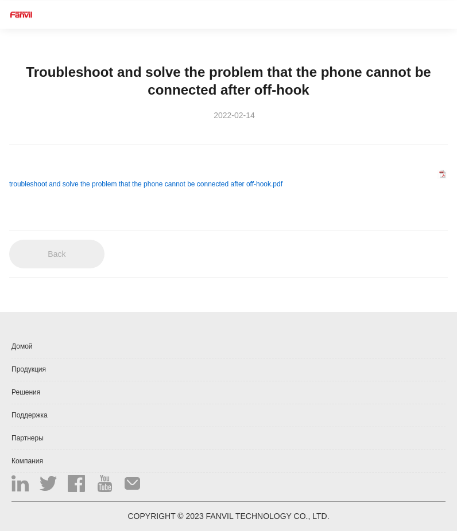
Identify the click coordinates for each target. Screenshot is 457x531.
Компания (27, 461)
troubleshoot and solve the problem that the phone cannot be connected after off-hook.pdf (145, 184)
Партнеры (27, 438)
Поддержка (29, 415)
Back (56, 254)
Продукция (28, 369)
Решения (25, 392)
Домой (22, 346)
